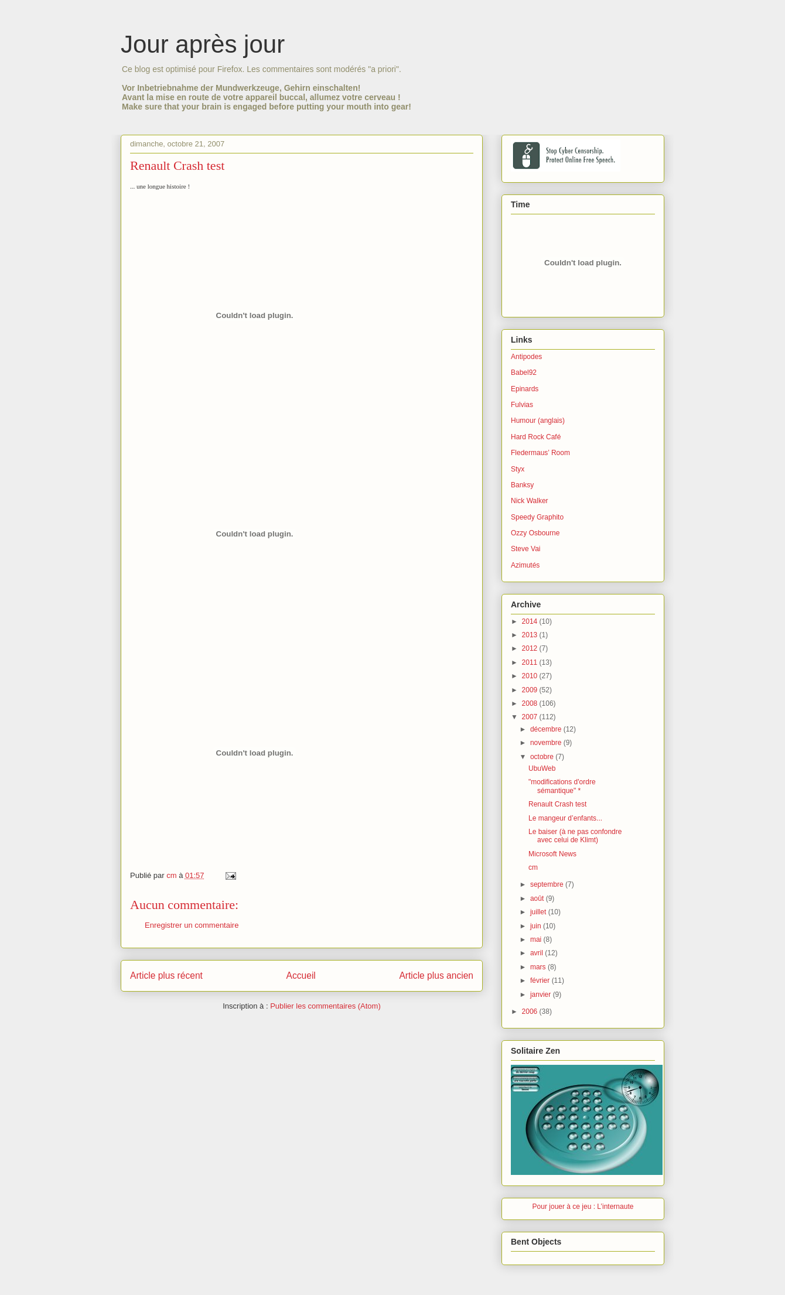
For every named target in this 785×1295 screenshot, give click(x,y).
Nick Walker (529, 501)
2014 (531, 621)
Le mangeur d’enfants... (565, 818)
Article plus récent (166, 975)
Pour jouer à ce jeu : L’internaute (583, 1206)
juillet (539, 912)
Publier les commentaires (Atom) (325, 1006)
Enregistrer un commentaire (191, 925)
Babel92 (524, 372)
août (538, 898)
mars (539, 967)
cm (533, 867)
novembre (547, 743)
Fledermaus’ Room (540, 453)
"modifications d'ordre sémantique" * (562, 786)
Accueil (301, 975)
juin (536, 926)
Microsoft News (552, 854)
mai (537, 939)
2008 (531, 703)
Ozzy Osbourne (535, 533)
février (541, 980)
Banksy (522, 485)
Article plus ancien (436, 975)
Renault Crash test (557, 804)
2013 (531, 635)
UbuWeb (541, 768)
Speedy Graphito (537, 517)
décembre (547, 729)
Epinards (524, 389)
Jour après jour (203, 44)
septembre (547, 884)
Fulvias (522, 405)
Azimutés (525, 565)
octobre (542, 757)
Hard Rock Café (536, 437)
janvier (541, 994)
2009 (531, 690)
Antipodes (526, 357)
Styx (517, 469)
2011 (531, 662)
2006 (531, 1011)
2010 (531, 676)
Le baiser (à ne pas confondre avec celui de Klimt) (575, 836)
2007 (531, 717)
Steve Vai (525, 549)
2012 (531, 648)
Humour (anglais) (538, 420)
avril (537, 953)
